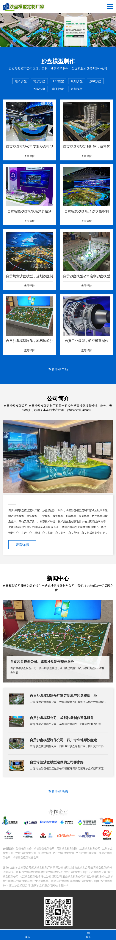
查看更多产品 (58, 369)
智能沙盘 (39, 89)
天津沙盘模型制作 (67, 848)
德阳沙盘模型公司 (74, 872)
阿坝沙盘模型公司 (85, 881)
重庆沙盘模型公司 (41, 885)
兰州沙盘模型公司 (90, 848)
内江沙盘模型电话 (30, 876)
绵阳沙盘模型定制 (63, 867)
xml (66, 885)
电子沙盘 (58, 89)
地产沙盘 (21, 81)
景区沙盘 (95, 81)
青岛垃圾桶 (45, 853)
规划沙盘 (77, 81)
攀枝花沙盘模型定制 (52, 872)
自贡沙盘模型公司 (29, 872)
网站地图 (58, 885)
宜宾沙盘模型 (98, 867)
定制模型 (77, 89)
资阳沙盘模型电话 (64, 881)
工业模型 (58, 81)
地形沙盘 (39, 81)
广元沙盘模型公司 (96, 872)
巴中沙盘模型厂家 (43, 881)
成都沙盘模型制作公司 (26, 857)
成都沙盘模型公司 (44, 848)
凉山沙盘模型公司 (19, 885)
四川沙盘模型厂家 (42, 867)
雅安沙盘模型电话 (21, 881)
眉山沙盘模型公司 (72, 876)
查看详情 (22, 545)
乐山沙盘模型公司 (51, 876)
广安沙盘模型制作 (94, 876)
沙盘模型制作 (24, 848)
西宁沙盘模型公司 (64, 853)
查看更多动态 (58, 791)
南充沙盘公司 (82, 867)
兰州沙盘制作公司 (87, 853)
